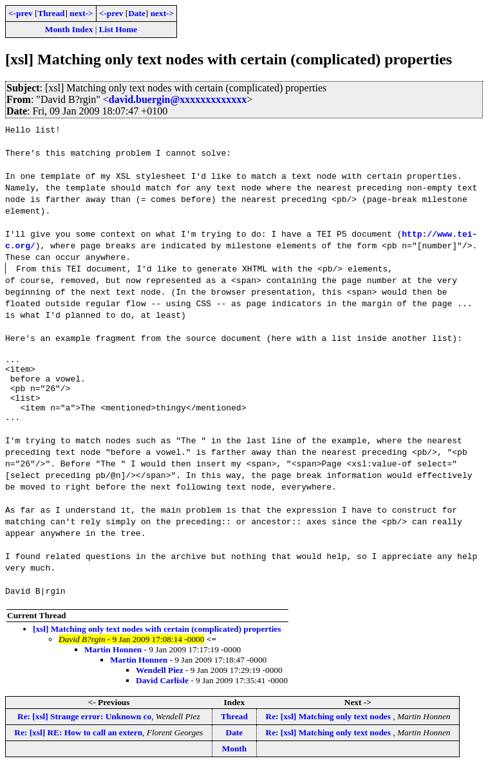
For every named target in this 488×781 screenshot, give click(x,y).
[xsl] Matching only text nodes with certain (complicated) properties (157, 642)
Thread (50, 13)
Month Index (69, 29)
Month (234, 762)
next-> (81, 13)
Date (136, 13)
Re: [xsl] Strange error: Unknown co (84, 730)
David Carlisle (162, 694)
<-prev (20, 13)
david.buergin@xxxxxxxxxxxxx (178, 99)
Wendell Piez (159, 683)
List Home (118, 29)
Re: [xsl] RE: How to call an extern (78, 746)
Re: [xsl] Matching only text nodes (329, 730)
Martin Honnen (113, 663)
